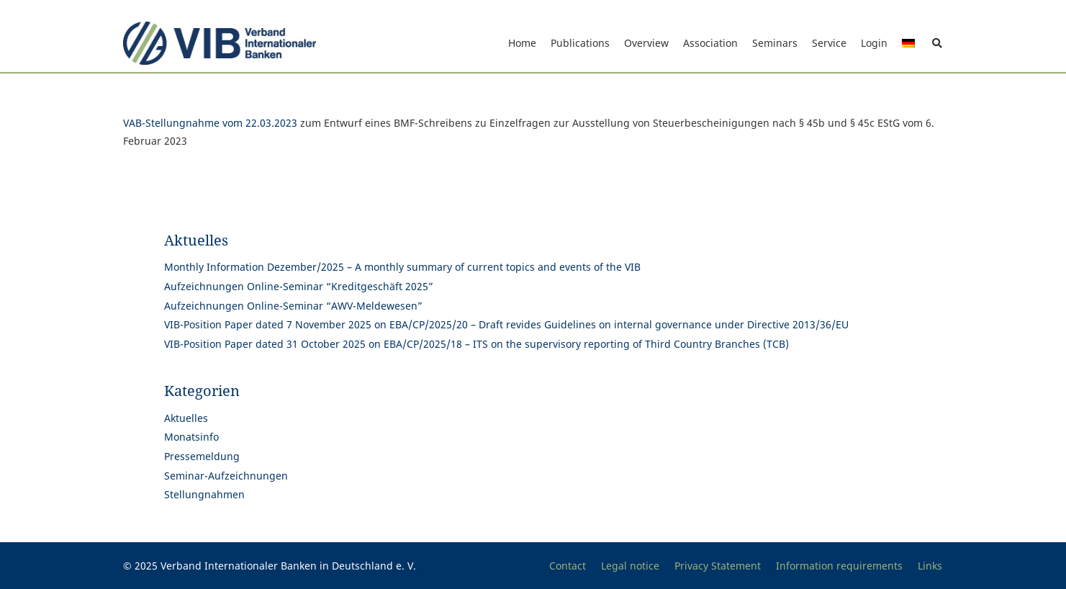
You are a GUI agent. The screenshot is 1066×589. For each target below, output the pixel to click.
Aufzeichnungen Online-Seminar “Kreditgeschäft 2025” (298, 286)
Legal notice (630, 565)
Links (930, 565)
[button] (937, 43)
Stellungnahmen (204, 494)
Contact (567, 565)
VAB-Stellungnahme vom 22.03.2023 (210, 123)
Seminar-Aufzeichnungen (226, 475)
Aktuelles (186, 418)
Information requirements (839, 565)
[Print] (220, 43)
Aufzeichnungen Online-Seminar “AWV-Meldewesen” (293, 306)
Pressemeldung (202, 456)
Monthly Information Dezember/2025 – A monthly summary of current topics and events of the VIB (402, 267)
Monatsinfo (191, 437)
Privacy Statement (717, 565)
